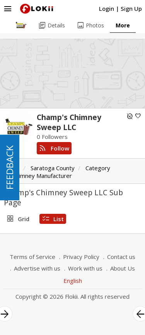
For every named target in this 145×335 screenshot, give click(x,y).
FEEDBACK (9, 167)
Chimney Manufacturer (42, 175)
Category (97, 168)
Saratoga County (53, 168)
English (72, 280)
